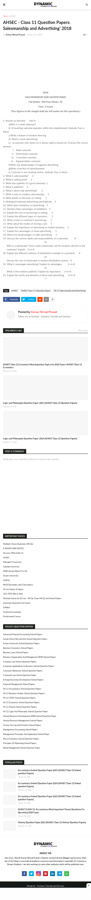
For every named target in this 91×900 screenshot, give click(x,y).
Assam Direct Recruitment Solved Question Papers (25, 639)
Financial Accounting (12, 612)
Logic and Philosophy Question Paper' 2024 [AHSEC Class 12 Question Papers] (40, 438)
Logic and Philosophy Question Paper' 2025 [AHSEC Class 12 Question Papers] (40, 403)
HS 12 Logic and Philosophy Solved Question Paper (25, 711)
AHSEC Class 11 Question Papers (36, 290)
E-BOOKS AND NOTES (13, 548)
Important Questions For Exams (16, 603)
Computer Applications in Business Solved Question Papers (28, 666)
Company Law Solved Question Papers (19, 661)
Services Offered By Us (13, 553)
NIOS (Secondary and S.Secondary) (18, 584)
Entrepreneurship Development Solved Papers (23, 679)
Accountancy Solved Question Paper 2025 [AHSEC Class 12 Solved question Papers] (49, 772)
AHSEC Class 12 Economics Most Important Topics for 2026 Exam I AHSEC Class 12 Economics (42, 366)
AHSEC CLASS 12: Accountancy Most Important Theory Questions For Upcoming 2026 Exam (51, 811)
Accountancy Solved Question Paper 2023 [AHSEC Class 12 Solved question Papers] (49, 798)
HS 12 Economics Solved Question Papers (21, 702)
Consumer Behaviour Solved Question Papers (22, 670)
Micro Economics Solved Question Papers (21, 739)
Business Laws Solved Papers (15, 652)
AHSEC (13, 16)
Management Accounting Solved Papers (20, 729)
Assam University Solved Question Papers (21, 643)
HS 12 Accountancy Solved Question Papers (22, 689)
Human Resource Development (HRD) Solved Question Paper (29, 716)
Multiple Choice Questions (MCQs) (18, 544)
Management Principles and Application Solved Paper (26, 734)
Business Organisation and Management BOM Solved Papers (29, 657)
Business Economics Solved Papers (18, 648)
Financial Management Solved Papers (19, 684)
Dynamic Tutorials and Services (50, 886)
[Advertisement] (45, 61)
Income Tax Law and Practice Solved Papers (22, 725)
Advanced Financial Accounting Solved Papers (22, 634)
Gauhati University (11, 566)
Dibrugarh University (12, 562)
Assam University (11, 575)
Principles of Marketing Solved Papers (19, 743)
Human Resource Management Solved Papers (23, 720)
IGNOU (6, 580)
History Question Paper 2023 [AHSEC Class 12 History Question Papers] (52, 822)
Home (5, 16)
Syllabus (6, 607)
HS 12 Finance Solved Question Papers (20, 707)
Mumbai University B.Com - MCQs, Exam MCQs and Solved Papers (32, 598)
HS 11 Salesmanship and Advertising (69, 290)
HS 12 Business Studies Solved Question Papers (24, 693)
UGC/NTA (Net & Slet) (13, 593)
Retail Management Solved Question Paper (21, 748)
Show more (83, 330)
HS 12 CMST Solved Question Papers (19, 698)
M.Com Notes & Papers (13, 589)
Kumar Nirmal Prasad (44, 311)
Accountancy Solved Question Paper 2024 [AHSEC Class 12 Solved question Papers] (49, 785)
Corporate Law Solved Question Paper (19, 675)
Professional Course (12, 616)
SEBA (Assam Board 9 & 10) (15, 571)
